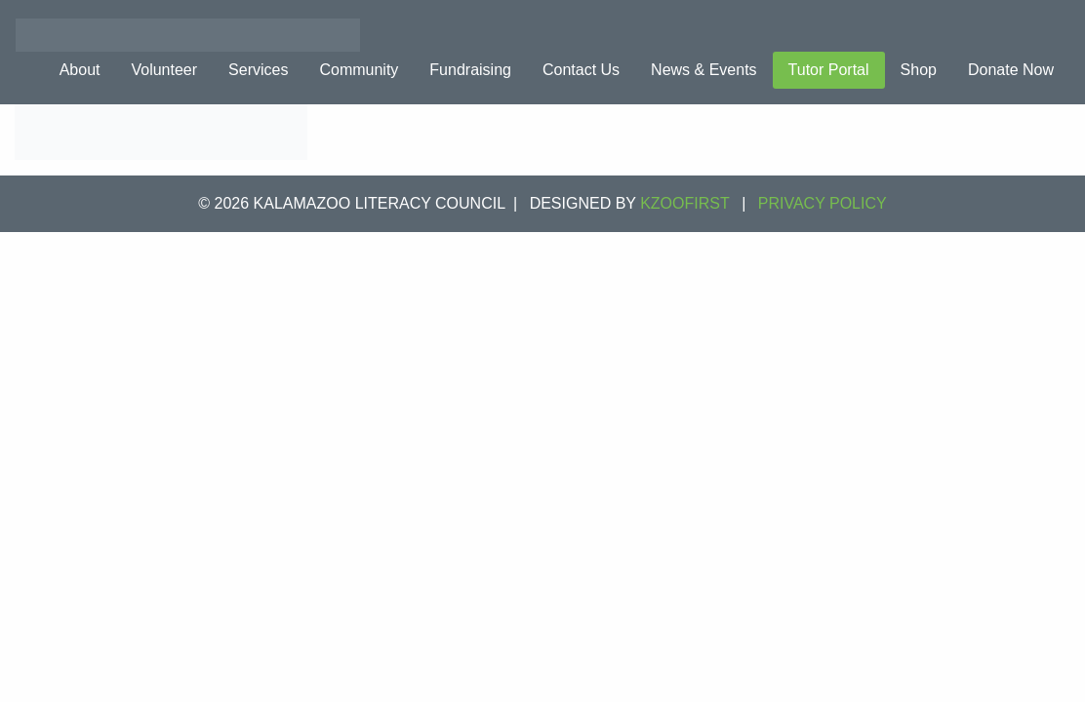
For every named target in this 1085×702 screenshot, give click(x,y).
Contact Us (581, 69)
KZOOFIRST (685, 203)
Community (358, 69)
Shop (919, 69)
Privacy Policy (822, 203)
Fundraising (470, 69)
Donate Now (1011, 69)
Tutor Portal (828, 69)
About (80, 69)
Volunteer (164, 69)
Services (258, 69)
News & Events (703, 69)
